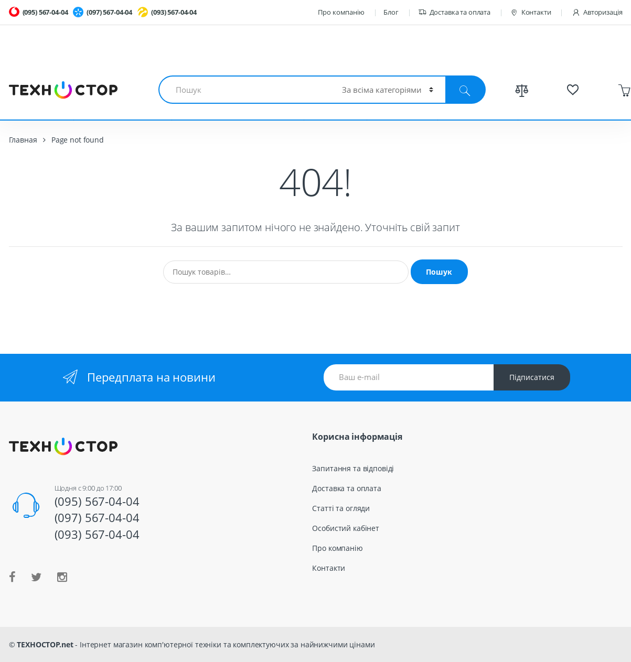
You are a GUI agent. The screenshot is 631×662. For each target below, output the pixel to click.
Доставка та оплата (454, 12)
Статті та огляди (341, 508)
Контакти (530, 12)
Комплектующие (122, 104)
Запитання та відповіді (353, 468)
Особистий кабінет (345, 528)
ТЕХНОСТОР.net (45, 644)
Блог (390, 12)
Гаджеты (335, 104)
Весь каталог (478, 104)
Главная (23, 140)
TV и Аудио (402, 104)
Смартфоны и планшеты (238, 104)
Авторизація (597, 12)
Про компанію (341, 12)
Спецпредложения (570, 104)
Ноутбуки (41, 104)
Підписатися (531, 377)
